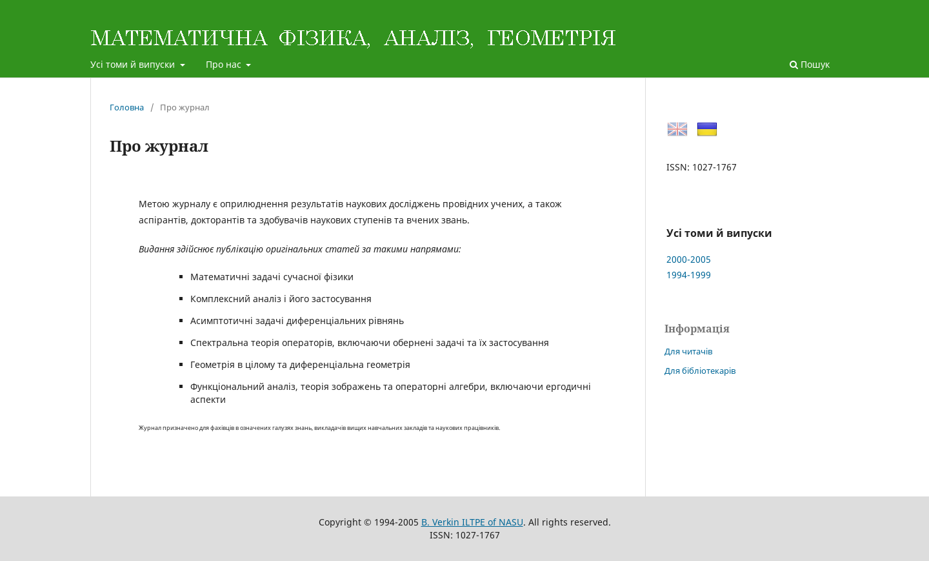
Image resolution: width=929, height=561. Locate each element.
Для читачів (688, 351)
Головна (127, 107)
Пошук (810, 64)
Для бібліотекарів (699, 370)
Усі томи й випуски (133, 64)
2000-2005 (688, 259)
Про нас (225, 64)
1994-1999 (688, 275)
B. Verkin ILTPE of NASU (472, 522)
